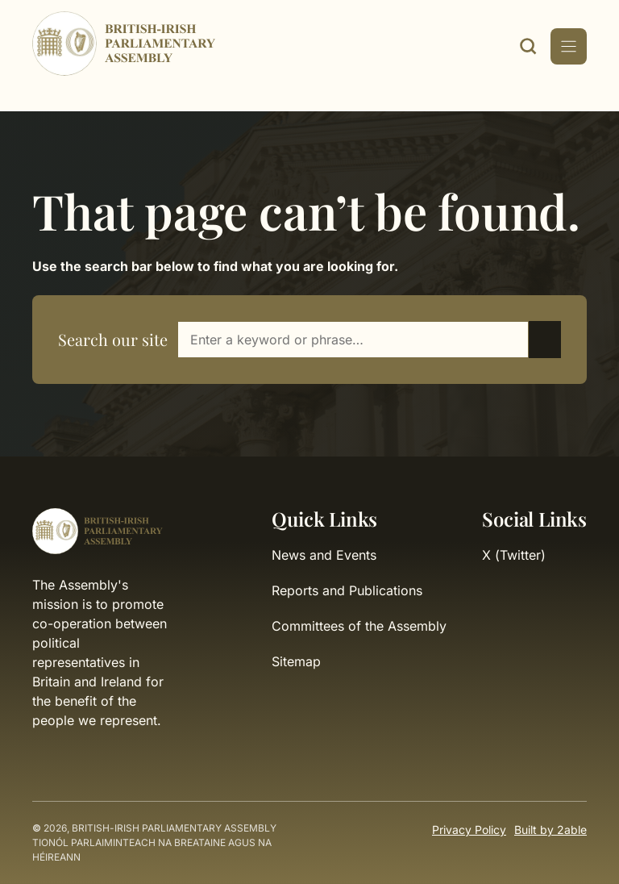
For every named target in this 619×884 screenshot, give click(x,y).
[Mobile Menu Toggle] (568, 46)
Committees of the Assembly (359, 626)
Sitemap (296, 661)
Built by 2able (550, 829)
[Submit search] (545, 339)
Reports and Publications (347, 590)
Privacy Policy (469, 829)
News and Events (324, 555)
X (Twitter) (514, 555)
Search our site (113, 339)
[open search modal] (528, 46)
